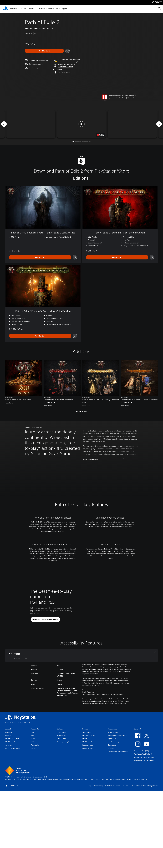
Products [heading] (35, 784)
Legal (90, 841)
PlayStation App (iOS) (141, 806)
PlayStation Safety (88, 790)
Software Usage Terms (149, 841)
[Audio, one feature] (81, 710)
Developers (112, 800)
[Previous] (4, 124)
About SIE (8, 787)
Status (84, 793)
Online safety (61, 793)
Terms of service (114, 787)
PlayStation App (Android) (143, 809)
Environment (61, 787)
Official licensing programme (118, 806)
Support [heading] (85, 784)
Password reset (87, 800)
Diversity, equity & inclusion (66, 797)
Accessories (41, 9)
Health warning (113, 797)
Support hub (86, 787)
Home (7, 778)
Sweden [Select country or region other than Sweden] (12, 840)
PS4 (25, 9)
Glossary (111, 803)
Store (56, 9)
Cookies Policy (135, 841)
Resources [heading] (112, 784)
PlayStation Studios (12, 793)
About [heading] (8, 784)
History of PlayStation (12, 803)
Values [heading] (60, 784)
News (50, 9)
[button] (65, 67)
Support (64, 9)
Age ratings (112, 793)
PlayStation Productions (13, 797)
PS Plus (31, 9)
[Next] (159, 124)
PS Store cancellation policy (117, 790)
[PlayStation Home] (5, 8)
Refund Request (88, 803)
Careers (8, 790)
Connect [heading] (137, 784)
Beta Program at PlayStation (144, 815)
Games (12, 9)
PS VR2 (33, 793)
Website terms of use (112, 841)
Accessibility (61, 790)
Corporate (8, 800)
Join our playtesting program (144, 812)
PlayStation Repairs (89, 797)
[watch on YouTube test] (100, 135)
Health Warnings (88, 747)
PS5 (19, 9)
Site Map (125, 841)
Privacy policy (98, 841)
